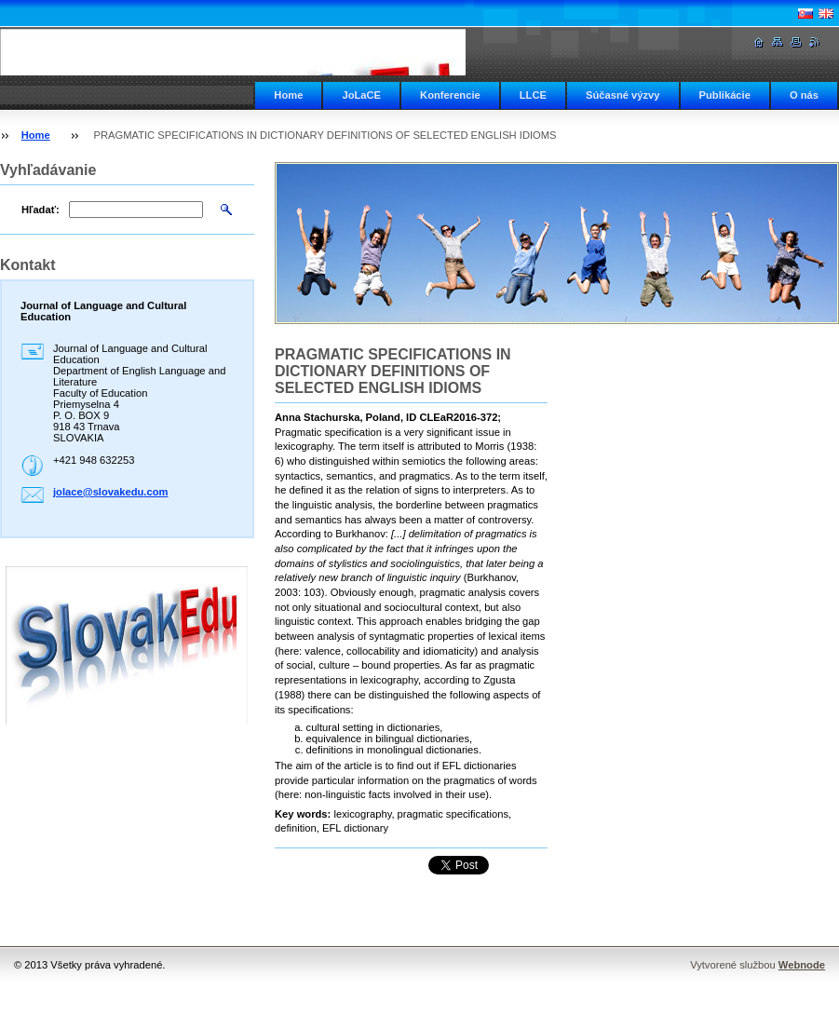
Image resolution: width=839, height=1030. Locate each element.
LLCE (533, 95)
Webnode (801, 964)
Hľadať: (40, 209)
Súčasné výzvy (623, 95)
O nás (804, 95)
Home (288, 95)
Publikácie (725, 95)
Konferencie (450, 95)
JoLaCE (361, 95)
